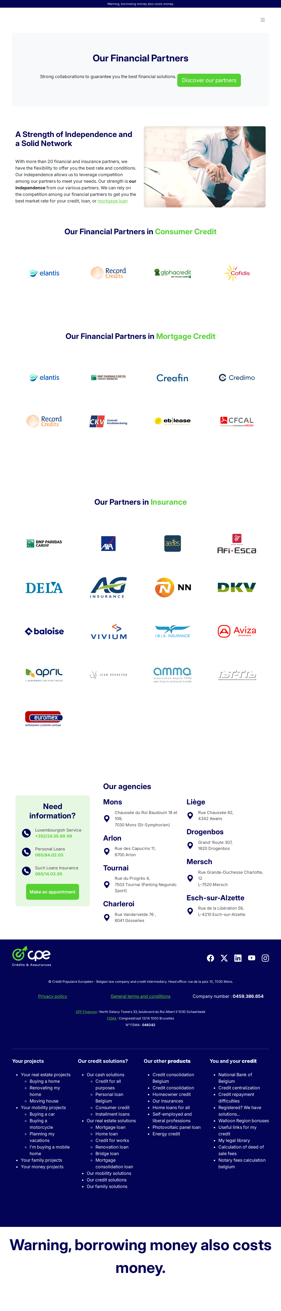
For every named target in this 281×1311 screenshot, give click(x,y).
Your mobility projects (43, 1107)
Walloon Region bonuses (243, 1120)
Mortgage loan (110, 1127)
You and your (233, 1061)
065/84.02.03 (49, 855)
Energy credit (166, 1133)
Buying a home (45, 1081)
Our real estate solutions (111, 1120)
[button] (263, 20)
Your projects (28, 1061)
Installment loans (112, 1114)
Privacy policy (52, 996)
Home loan (106, 1133)
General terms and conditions (140, 996)
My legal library (234, 1140)
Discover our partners (209, 80)
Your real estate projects (46, 1074)
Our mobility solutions (109, 1173)
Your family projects (41, 1160)
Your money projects (42, 1166)
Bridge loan (107, 1153)
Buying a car (42, 1114)
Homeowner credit (172, 1094)
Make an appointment (52, 892)
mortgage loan (113, 201)
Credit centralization (239, 1087)
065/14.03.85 (48, 873)
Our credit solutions (107, 1180)
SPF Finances (86, 1012)
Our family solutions (107, 1186)
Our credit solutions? (103, 1061)
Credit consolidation (173, 1087)
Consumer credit (112, 1107)
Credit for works (112, 1140)
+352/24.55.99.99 (53, 836)
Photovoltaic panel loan (177, 1127)
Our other (167, 1061)
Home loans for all (171, 1107)
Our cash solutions (105, 1074)
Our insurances (168, 1101)
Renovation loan (111, 1147)
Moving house (44, 1101)
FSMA (111, 1018)
